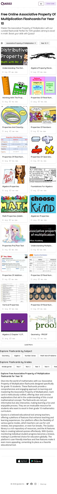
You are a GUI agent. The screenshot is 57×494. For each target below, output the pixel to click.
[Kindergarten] (7, 366)
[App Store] (22, 461)
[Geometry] (5, 356)
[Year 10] (44, 43)
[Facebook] (31, 484)
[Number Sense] (30, 356)
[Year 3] (37, 366)
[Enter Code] (50, 3)
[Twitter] (27, 484)
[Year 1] (19, 366)
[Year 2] (28, 366)
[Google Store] (36, 461)
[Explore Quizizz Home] (6, 3)
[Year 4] (47, 366)
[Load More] (28, 345)
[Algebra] (17, 356)
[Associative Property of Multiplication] (21, 43)
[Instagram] (35, 484)
